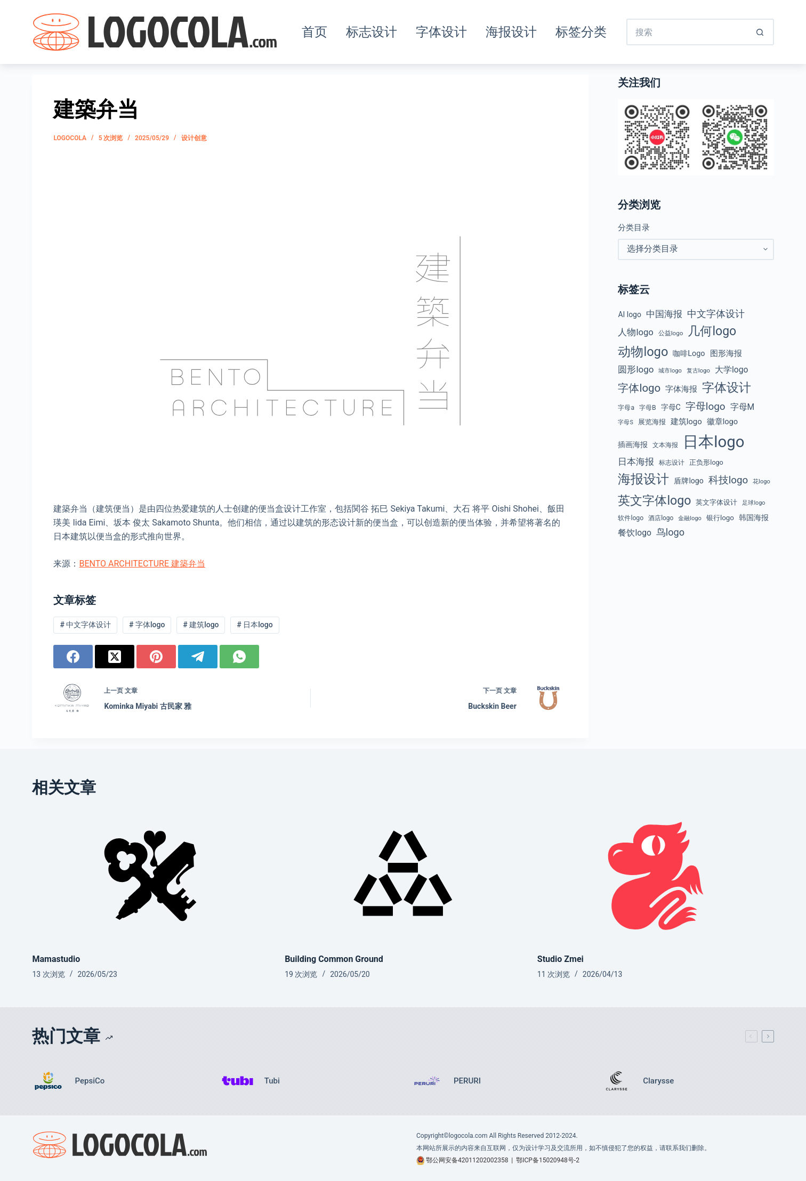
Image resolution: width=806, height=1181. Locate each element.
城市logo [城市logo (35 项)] (670, 370)
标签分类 (581, 32)
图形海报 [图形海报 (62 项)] (726, 353)
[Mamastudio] (150, 876)
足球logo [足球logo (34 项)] (753, 502)
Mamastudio (56, 959)
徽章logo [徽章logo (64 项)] (722, 421)
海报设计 (511, 32)
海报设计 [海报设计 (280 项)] (643, 479)
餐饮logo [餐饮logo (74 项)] (634, 533)
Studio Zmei (560, 959)
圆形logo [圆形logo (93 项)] (636, 369)
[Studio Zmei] (655, 876)
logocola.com (468, 1135)
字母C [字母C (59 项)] (671, 407)
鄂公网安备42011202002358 (467, 1160)
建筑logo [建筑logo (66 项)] (686, 421)
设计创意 (194, 138)
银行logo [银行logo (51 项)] (720, 518)
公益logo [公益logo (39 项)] (670, 333)
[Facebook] (73, 656)
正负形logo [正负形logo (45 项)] (706, 462)
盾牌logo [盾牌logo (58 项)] (688, 480)
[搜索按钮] (760, 32)
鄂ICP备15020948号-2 (547, 1160)
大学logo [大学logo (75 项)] (731, 370)
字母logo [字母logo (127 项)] (706, 406)
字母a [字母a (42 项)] (626, 407)
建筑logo (201, 624)
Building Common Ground (334, 959)
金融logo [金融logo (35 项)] (690, 518)
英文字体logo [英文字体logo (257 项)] (654, 500)
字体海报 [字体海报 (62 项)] (681, 389)
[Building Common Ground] (403, 876)
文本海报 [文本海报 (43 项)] (665, 445)
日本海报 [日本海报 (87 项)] (636, 462)
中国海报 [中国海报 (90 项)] (664, 314)
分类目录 (634, 227)
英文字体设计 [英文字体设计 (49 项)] (716, 502)
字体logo (147, 624)
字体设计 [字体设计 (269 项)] (726, 387)
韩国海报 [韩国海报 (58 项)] (754, 517)
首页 (314, 32)
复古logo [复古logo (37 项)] (698, 370)
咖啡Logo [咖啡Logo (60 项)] (689, 353)
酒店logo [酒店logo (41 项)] (660, 518)
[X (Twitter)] (114, 656)
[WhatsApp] (239, 656)
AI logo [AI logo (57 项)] (629, 314)
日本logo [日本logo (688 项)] (713, 442)
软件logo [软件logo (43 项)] (630, 518)
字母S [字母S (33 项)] (625, 422)
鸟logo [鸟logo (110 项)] (670, 532)
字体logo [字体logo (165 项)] (639, 388)
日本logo (254, 624)
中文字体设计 (85, 624)
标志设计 (371, 32)
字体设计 (441, 32)
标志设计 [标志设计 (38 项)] (671, 462)
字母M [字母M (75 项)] (742, 407)
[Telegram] (197, 656)
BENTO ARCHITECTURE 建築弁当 (142, 564)
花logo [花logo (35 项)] (761, 481)
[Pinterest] (156, 656)
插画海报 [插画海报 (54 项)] (633, 444)
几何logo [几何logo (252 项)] (712, 331)
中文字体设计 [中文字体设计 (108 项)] (716, 313)
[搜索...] (686, 32)
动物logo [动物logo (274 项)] (643, 351)
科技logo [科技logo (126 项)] (728, 480)
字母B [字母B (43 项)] (647, 407)
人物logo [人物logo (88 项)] (635, 332)
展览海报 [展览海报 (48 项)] (652, 422)
